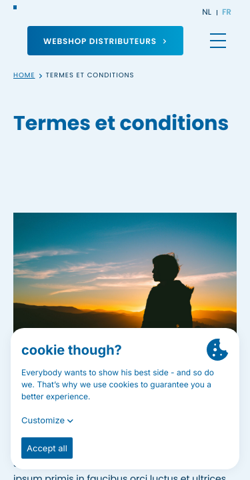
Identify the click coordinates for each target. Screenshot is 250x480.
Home (24, 75)
